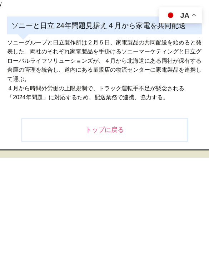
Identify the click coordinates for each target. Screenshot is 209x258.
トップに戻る (104, 129)
